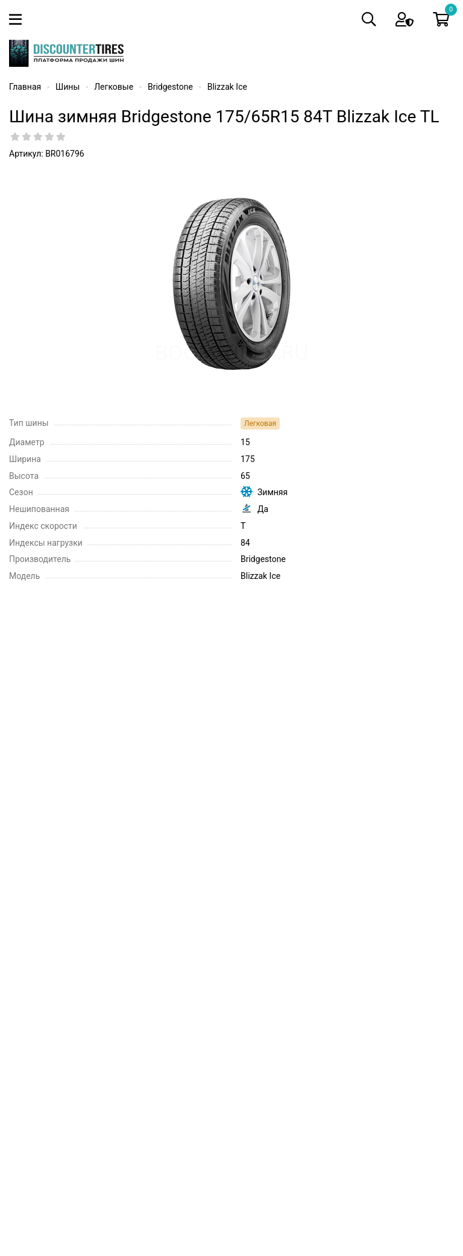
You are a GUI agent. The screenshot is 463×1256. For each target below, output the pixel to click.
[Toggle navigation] (18, 19)
